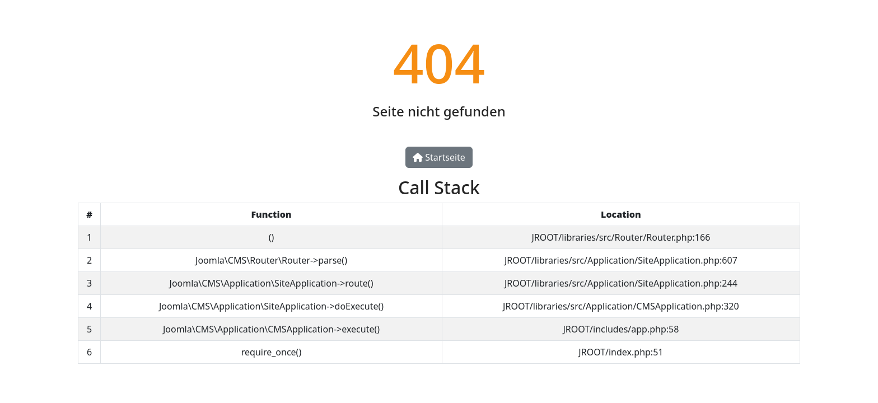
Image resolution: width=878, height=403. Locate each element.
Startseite (439, 157)
